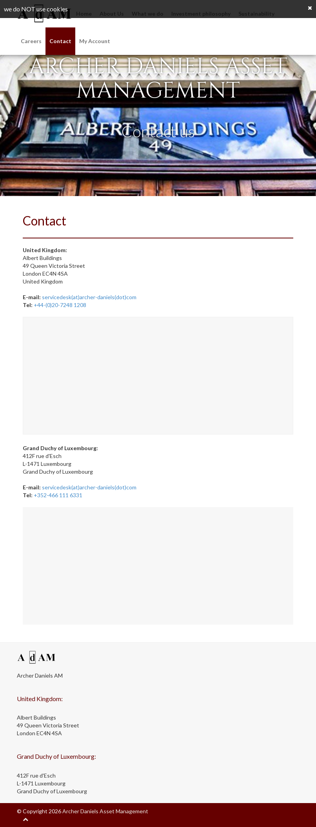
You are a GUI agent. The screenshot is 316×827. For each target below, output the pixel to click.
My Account (94, 41)
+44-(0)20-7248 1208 (60, 305)
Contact (60, 41)
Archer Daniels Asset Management (105, 811)
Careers (31, 41)
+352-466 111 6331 (58, 495)
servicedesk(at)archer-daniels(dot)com (89, 297)
